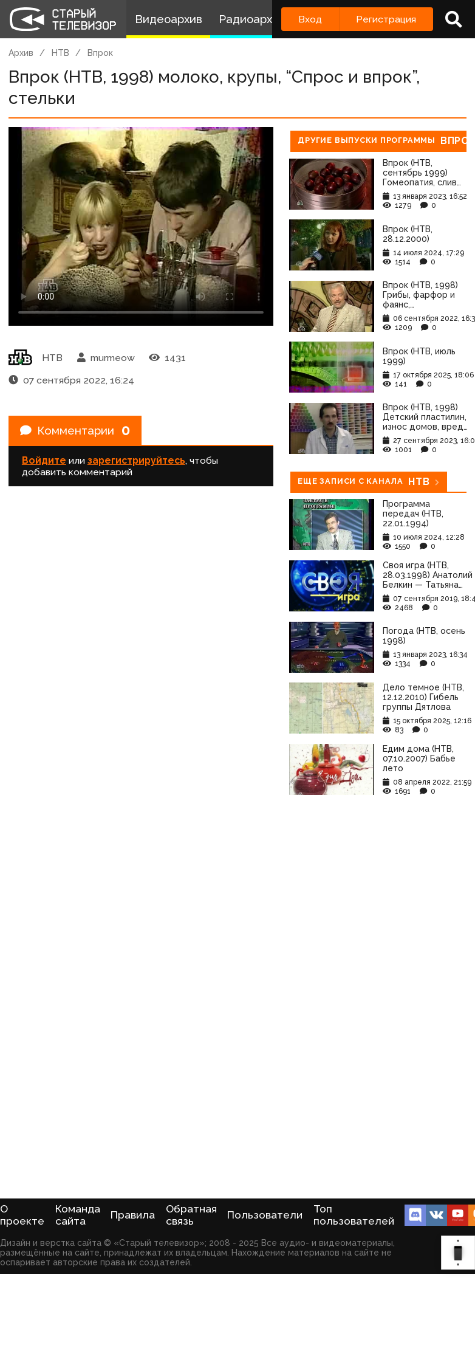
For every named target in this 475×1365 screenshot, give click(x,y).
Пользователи (264, 1215)
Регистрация (386, 19)
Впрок (100, 53)
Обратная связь (191, 1215)
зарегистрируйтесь (136, 463)
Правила (133, 1215)
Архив (21, 53)
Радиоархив (252, 19)
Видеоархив (168, 19)
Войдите (44, 463)
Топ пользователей (353, 1215)
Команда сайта (77, 1215)
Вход (310, 19)
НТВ (60, 53)
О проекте (22, 1215)
